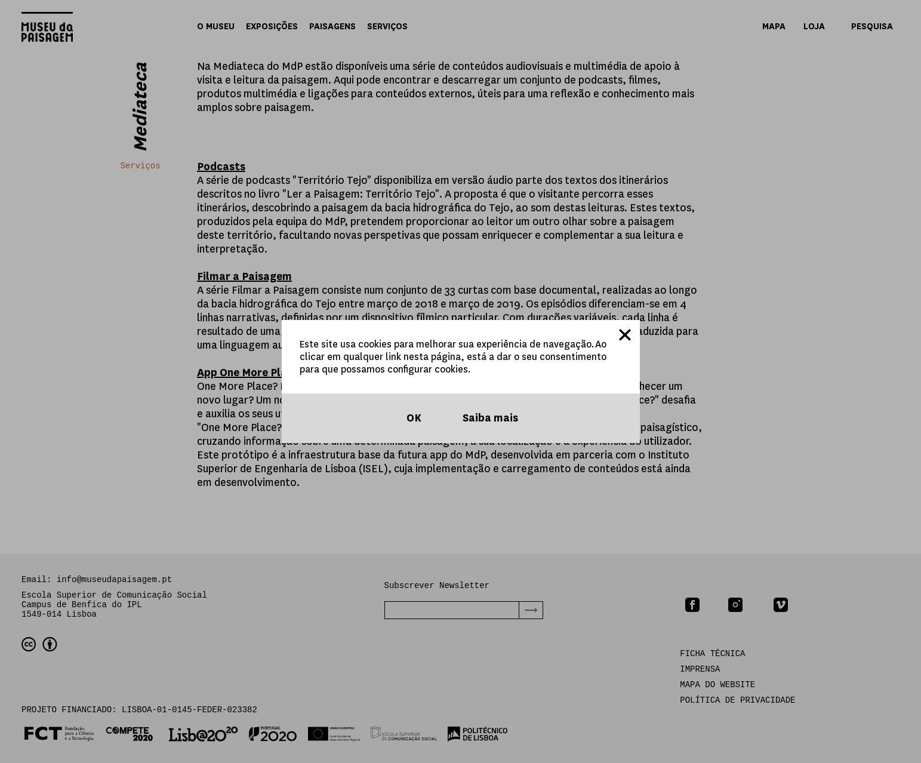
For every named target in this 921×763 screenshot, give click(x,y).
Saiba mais (489, 418)
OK (412, 418)
